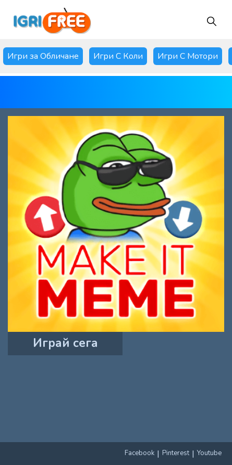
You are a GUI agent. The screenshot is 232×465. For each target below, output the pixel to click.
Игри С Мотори (187, 56)
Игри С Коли (118, 56)
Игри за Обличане (43, 56)
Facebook (139, 453)
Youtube (209, 453)
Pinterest (175, 453)
